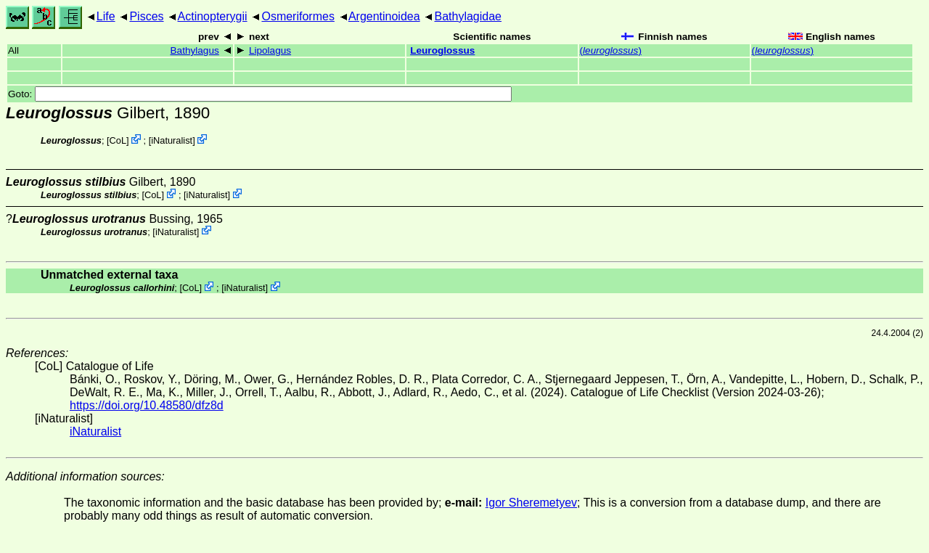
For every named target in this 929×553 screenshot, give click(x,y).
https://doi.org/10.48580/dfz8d (147, 405)
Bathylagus (195, 50)
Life (106, 16)
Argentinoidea (384, 16)
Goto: (260, 94)
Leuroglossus (442, 50)
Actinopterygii (212, 16)
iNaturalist (171, 140)
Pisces (146, 16)
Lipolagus (270, 50)
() (611, 50)
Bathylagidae (468, 16)
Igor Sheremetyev (531, 502)
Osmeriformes (297, 16)
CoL (118, 140)
